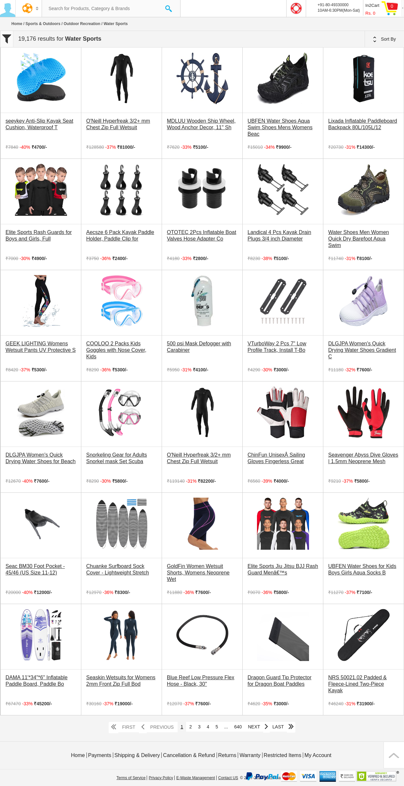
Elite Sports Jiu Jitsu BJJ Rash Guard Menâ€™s (283, 569)
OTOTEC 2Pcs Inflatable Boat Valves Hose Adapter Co (201, 235)
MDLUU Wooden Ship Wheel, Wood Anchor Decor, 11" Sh (201, 124)
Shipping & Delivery (137, 755)
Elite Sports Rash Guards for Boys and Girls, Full (39, 235)
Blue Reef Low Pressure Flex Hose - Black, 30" (200, 681)
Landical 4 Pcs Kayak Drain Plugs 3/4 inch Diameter (279, 235)
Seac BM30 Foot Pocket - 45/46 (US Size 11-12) (35, 569)
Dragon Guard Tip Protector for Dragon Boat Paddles (280, 681)
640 (238, 726)
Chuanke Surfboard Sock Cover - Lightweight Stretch (117, 569)
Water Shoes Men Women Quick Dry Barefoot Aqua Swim (358, 238)
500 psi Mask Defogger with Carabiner (199, 347)
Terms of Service (130, 778)
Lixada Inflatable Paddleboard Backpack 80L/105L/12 (362, 124)
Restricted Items (283, 755)
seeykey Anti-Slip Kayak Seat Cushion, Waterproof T (39, 124)
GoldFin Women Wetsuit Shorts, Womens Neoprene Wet (198, 572)
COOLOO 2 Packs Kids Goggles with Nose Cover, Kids (116, 350)
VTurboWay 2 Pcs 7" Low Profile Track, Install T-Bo (277, 347)
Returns (227, 755)
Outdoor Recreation (82, 23)
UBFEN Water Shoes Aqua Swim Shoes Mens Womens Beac (280, 127)
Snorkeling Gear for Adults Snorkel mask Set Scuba (116, 458)
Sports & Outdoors (42, 23)
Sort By (384, 39)
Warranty (249, 755)
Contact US (228, 778)
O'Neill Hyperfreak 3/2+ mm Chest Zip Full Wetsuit (118, 124)
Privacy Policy (161, 778)
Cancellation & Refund (189, 755)
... (226, 726)
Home (16, 23)
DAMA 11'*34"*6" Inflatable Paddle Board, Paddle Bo (37, 681)
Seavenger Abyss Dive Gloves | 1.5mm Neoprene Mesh (363, 458)
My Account (317, 755)
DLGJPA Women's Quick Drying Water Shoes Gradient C (362, 350)
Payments (99, 755)
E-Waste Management (195, 778)
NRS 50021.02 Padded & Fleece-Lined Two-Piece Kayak (357, 684)
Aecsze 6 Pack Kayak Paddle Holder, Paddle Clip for (120, 235)
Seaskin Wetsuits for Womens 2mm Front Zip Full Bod (120, 681)
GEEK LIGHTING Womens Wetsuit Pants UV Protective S (41, 347)
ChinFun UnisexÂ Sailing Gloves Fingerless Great (276, 458)
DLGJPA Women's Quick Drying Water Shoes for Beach (41, 458)
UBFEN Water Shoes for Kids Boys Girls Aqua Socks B (362, 569)
